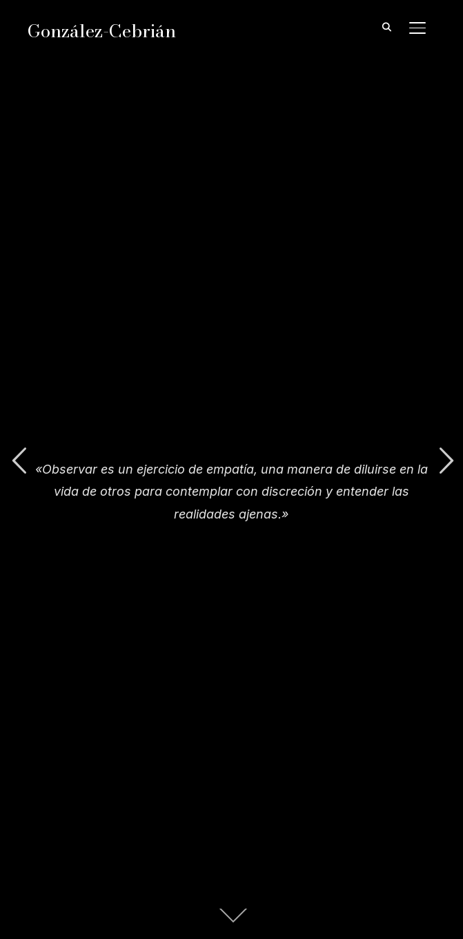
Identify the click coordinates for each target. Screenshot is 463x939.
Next (444, 461)
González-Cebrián (102, 30)
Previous (18, 461)
